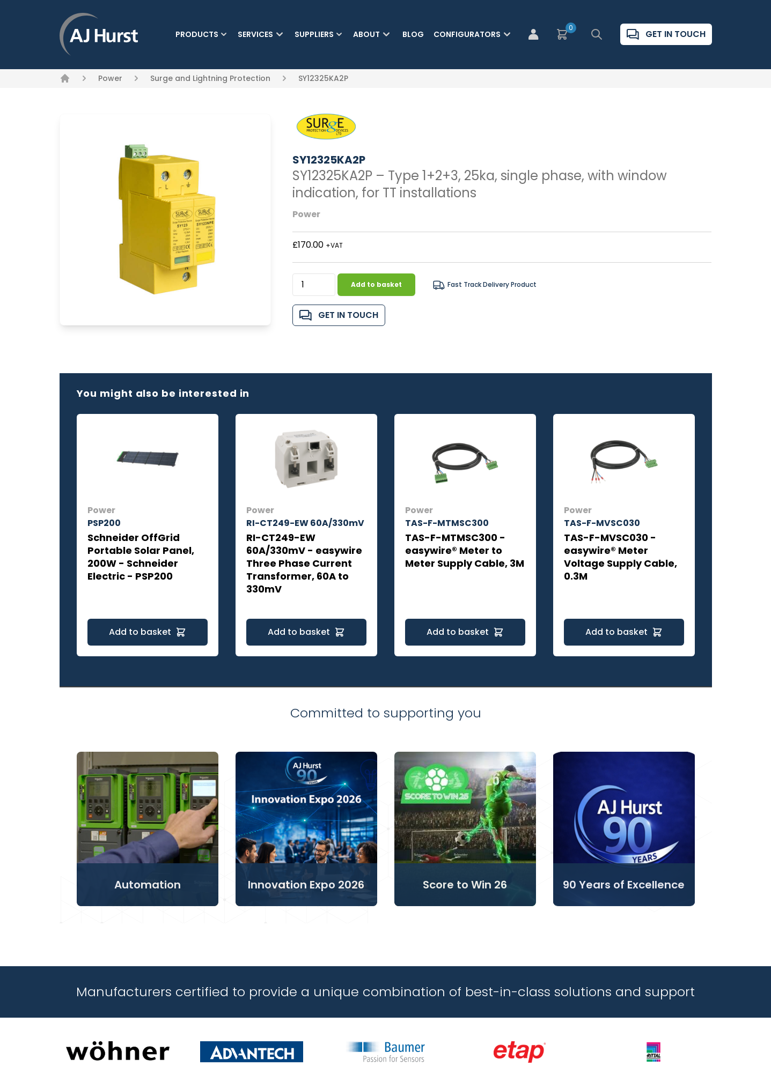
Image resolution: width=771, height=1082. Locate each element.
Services (262, 34)
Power (110, 78)
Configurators (473, 34)
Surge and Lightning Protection (210, 78)
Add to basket (376, 284)
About (373, 34)
